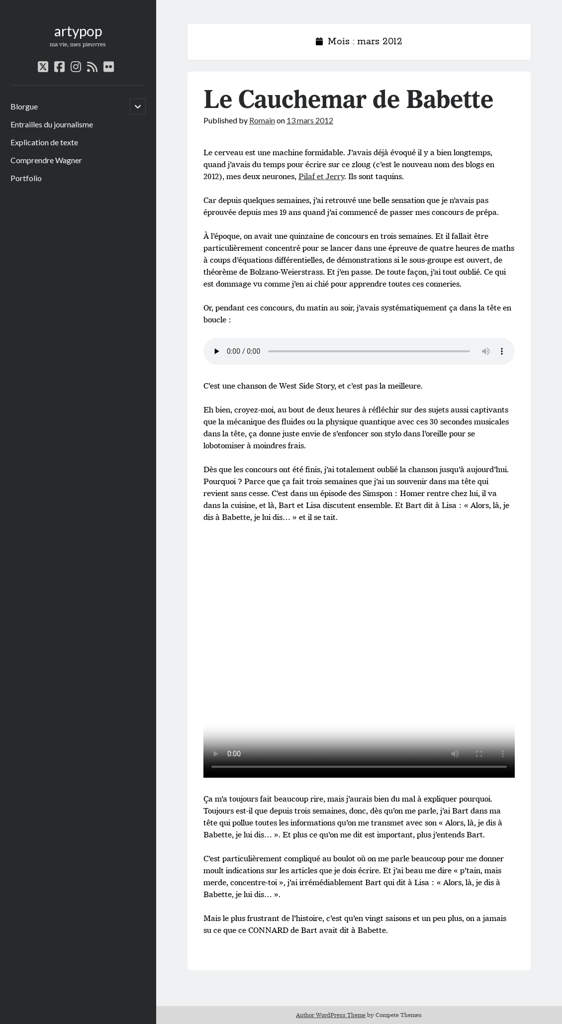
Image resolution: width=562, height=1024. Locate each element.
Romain (262, 120)
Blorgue (24, 106)
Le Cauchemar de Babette (348, 100)
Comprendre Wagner (46, 160)
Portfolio (26, 178)
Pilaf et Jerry (321, 176)
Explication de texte (44, 142)
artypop (78, 30)
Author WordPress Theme (331, 1015)
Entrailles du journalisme (51, 124)
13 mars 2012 (309, 120)
